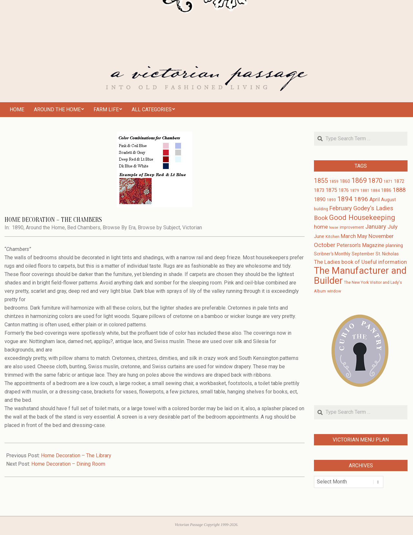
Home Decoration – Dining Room (68, 464)
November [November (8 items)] (381, 236)
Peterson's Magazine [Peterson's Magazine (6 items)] (360, 245)
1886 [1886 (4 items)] (386, 190)
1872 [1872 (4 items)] (399, 181)
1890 (18, 227)
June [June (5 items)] (319, 236)
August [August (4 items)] (388, 199)
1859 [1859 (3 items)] (333, 181)
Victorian (192, 227)
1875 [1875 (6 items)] (331, 190)
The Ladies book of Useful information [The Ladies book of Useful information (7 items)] (360, 262)
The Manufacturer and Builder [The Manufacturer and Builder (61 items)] (360, 275)
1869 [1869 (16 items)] (359, 180)
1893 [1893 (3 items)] (331, 200)
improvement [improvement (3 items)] (352, 227)
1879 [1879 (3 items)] (354, 190)
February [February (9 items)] (340, 208)
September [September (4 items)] (363, 253)
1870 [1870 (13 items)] (375, 180)
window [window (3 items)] (334, 291)
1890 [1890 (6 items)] (320, 199)
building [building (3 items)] (321, 209)
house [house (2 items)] (333, 227)
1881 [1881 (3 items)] (364, 190)
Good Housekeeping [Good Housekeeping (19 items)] (362, 217)
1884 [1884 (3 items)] (375, 190)
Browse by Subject (159, 227)
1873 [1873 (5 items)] (319, 190)
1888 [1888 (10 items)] (399, 189)
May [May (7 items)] (362, 236)
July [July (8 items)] (393, 226)
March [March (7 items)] (348, 236)
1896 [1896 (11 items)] (361, 199)
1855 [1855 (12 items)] (321, 180)
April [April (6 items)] (374, 199)
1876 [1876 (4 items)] (343, 190)
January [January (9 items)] (375, 226)
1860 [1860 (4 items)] (345, 181)
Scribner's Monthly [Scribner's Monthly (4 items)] (332, 253)
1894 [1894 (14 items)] (345, 199)
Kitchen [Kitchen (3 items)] (332, 236)
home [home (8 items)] (321, 226)
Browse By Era (119, 227)
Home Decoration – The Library (76, 455)
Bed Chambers (83, 227)
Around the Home (45, 227)
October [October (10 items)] (324, 245)
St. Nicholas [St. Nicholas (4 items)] (387, 253)
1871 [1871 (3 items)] (388, 181)
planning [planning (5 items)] (394, 245)
